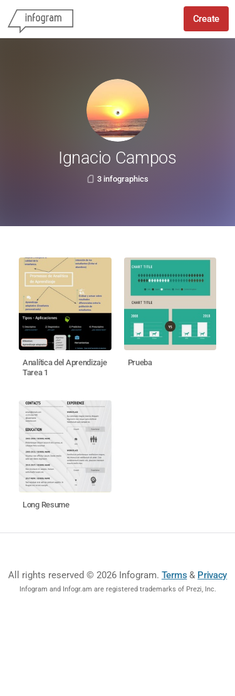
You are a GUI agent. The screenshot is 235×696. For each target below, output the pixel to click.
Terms (174, 575)
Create (206, 18)
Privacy (212, 575)
